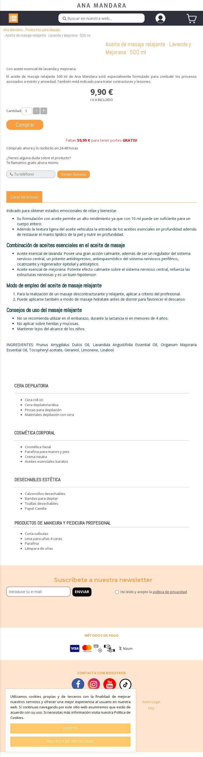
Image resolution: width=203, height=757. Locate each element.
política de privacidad (170, 596)
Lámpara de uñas (39, 553)
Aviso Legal (151, 706)
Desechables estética (37, 484)
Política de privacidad (70, 742)
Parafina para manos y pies (47, 456)
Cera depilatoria (31, 391)
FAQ (151, 712)
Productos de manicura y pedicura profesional (62, 528)
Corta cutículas (36, 538)
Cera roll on (34, 404)
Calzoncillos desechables (45, 498)
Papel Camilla (36, 513)
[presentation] (37, 612)
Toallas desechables (41, 508)
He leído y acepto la (154, 596)
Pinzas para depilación (43, 414)
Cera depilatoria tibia (41, 409)
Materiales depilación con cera (49, 419)
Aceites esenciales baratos (46, 466)
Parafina (32, 548)
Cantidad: (14, 115)
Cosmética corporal (34, 437)
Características (24, 202)
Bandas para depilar (41, 503)
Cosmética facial (38, 451)
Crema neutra (36, 461)
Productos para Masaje (42, 34)
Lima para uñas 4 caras (43, 543)
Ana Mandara (12, 34)
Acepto (70, 728)
